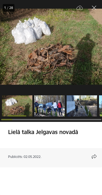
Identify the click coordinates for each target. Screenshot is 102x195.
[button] (17, 105)
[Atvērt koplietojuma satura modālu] (94, 156)
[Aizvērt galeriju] (94, 7)
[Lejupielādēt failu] (79, 8)
